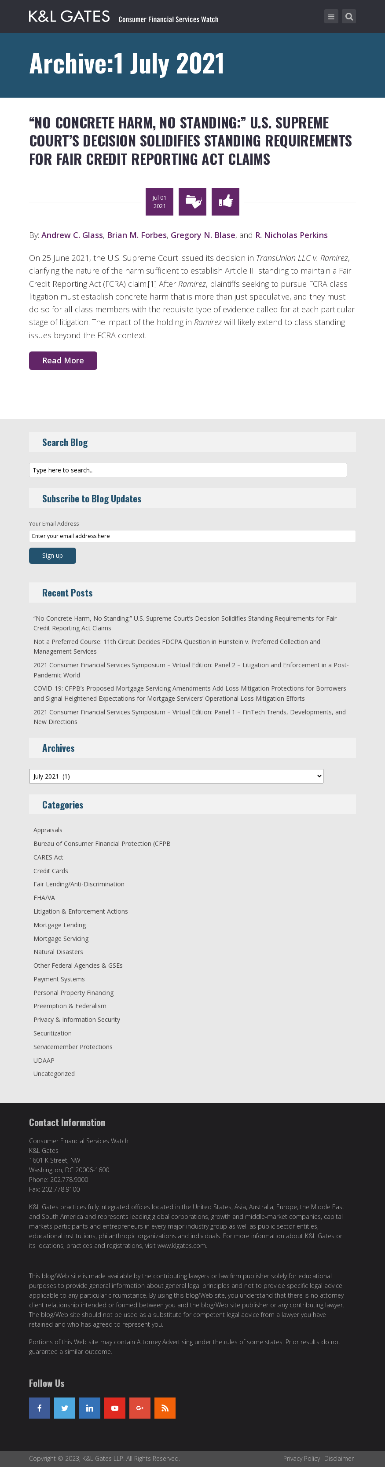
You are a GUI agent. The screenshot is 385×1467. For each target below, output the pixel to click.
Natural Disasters (58, 952)
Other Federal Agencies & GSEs (78, 965)
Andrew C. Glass (72, 235)
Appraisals (47, 830)
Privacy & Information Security (76, 1019)
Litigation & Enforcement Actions (80, 911)
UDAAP (44, 1060)
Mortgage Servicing (60, 938)
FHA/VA (44, 897)
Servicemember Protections (73, 1047)
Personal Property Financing (73, 992)
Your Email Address (54, 523)
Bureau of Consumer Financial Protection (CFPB (102, 843)
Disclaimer (339, 1458)
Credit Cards (50, 871)
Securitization (52, 1033)
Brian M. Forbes (137, 235)
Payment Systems (59, 979)
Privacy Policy (301, 1458)
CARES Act (48, 857)
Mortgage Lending (59, 925)
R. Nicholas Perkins (291, 235)
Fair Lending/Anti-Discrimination (79, 884)
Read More (63, 360)
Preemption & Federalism (69, 1006)
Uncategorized (54, 1073)
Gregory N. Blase (203, 235)
